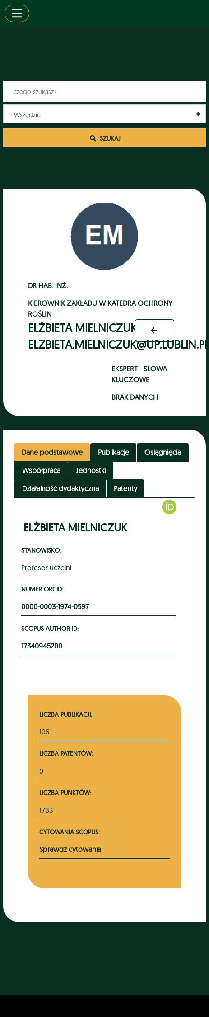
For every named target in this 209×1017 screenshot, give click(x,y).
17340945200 (41, 645)
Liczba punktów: (65, 792)
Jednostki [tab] (91, 470)
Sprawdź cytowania (70, 849)
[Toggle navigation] (17, 13)
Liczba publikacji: (65, 714)
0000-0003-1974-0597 (55, 606)
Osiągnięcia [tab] (162, 452)
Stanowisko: (42, 550)
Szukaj (104, 138)
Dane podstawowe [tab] (52, 452)
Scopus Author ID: (51, 628)
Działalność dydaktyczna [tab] (60, 488)
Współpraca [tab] (41, 470)
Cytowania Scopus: (69, 832)
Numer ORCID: (43, 589)
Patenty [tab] (125, 488)
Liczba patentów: (66, 753)
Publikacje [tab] (113, 452)
